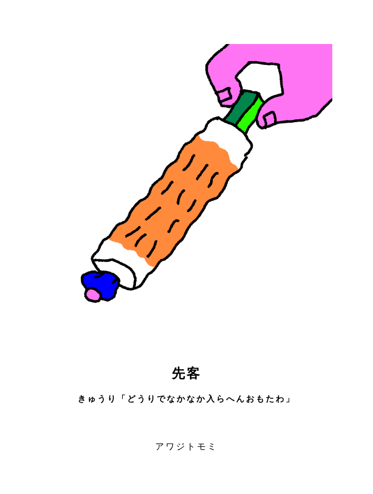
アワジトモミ (186, 446)
